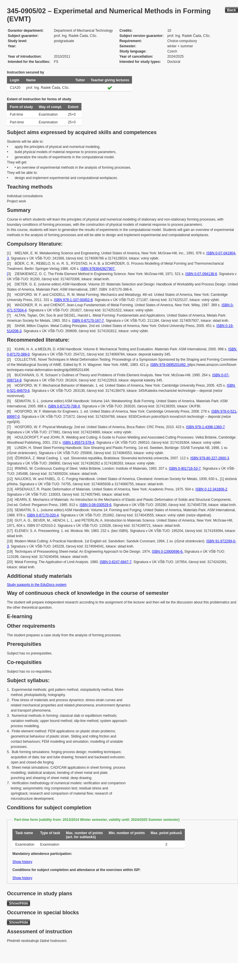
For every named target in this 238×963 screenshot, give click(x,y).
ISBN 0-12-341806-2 (211, 489)
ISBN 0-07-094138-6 (201, 274)
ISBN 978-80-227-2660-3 (209, 458)
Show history (22, 862)
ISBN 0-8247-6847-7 (115, 562)
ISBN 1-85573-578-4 (78, 443)
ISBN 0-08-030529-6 (95, 505)
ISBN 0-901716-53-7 (185, 469)
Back (231, 10)
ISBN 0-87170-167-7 (88, 321)
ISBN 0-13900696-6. (167, 552)
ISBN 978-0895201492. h (169, 365)
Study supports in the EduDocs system (36, 585)
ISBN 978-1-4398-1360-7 (205, 427)
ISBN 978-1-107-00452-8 (73, 300)
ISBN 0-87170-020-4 (43, 515)
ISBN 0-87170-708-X (64, 406)
